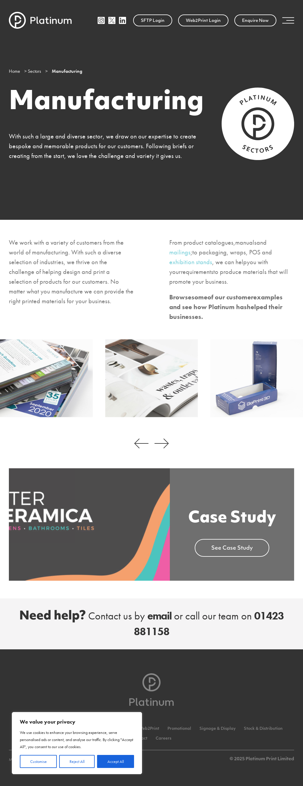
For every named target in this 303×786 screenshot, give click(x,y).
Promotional (179, 729)
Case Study (232, 518)
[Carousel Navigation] (151, 443)
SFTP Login (153, 21)
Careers (163, 738)
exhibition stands (190, 262)
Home (14, 71)
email (159, 616)
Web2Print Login (203, 21)
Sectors (34, 71)
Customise (38, 761)
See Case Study (232, 548)
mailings (180, 252)
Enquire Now (255, 21)
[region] (77, 743)
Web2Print (148, 729)
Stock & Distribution (263, 729)
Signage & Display (217, 729)
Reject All (77, 761)
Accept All (115, 761)
